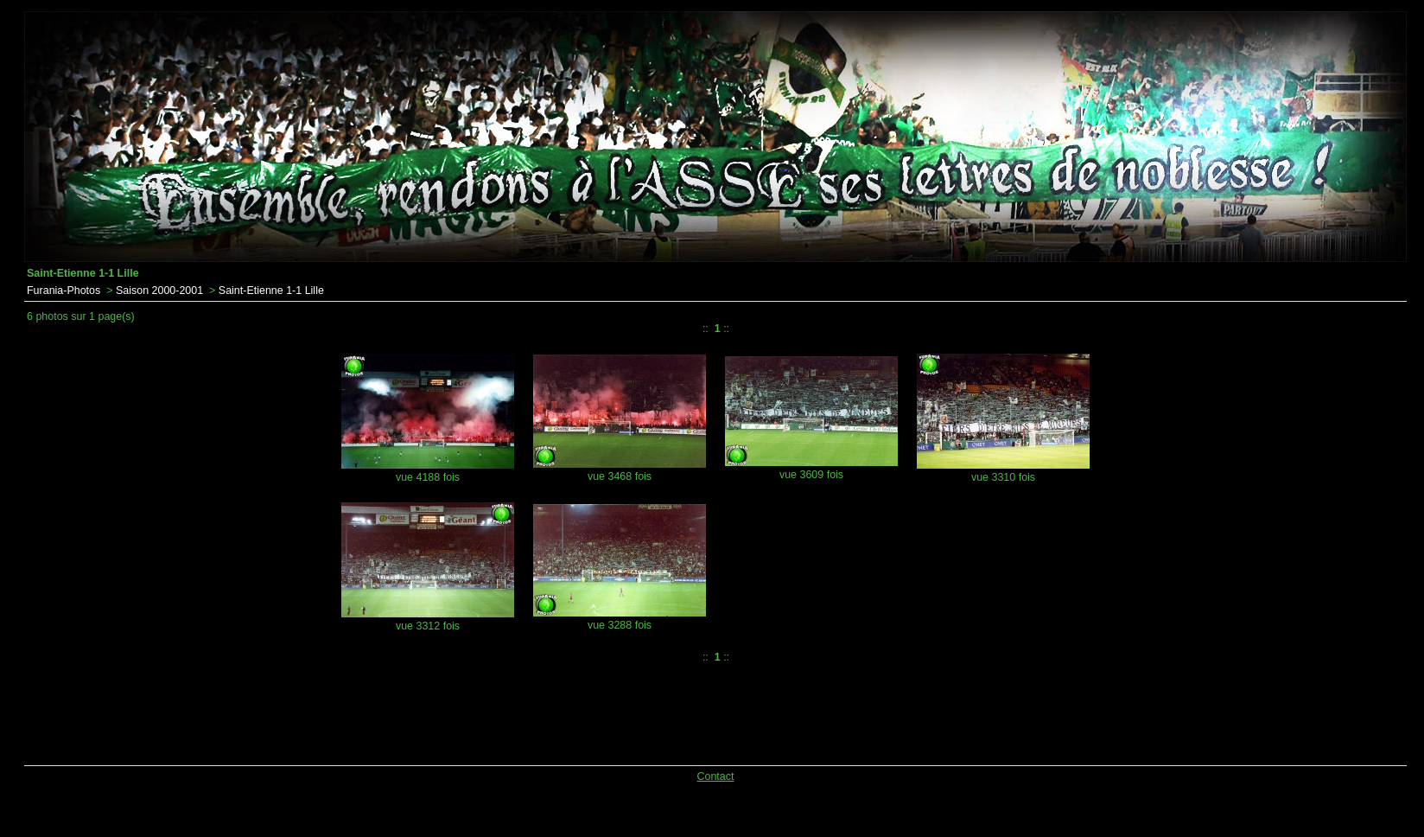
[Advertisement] (466, 711)
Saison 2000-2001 (159, 290)
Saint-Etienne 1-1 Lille (271, 290)
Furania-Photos (63, 290)
